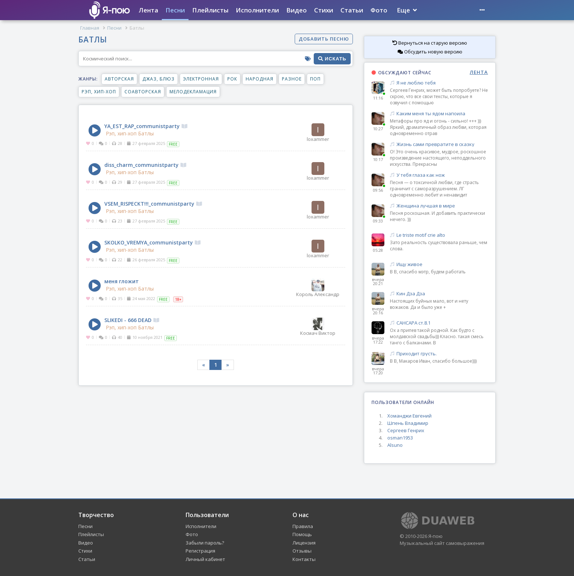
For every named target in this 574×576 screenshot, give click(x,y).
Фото (378, 10)
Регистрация (200, 550)
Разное (292, 79)
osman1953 (400, 437)
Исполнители (257, 10)
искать (332, 58)
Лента (148, 10)
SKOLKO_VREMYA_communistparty (152, 242)
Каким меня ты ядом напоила (439, 113)
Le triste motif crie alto (439, 235)
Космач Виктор (317, 326)
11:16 (378, 98)
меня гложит (121, 281)
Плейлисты (210, 10)
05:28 (378, 250)
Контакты (304, 559)
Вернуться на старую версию (429, 43)
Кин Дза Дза (439, 293)
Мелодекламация (193, 92)
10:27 (378, 129)
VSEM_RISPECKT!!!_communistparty (153, 203)
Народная (259, 79)
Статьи (351, 10)
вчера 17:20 (378, 371)
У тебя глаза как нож (439, 175)
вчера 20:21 (378, 281)
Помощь (302, 534)
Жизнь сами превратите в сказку (439, 144)
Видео (296, 10)
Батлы (146, 133)
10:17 (378, 159)
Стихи (323, 10)
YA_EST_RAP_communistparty (145, 126)
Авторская (119, 79)
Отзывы (302, 550)
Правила (302, 526)
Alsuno (395, 445)
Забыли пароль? (205, 542)
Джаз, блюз (158, 79)
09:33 (378, 221)
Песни (175, 10)
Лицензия (304, 542)
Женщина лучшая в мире (439, 205)
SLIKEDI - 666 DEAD (131, 320)
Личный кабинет (205, 559)
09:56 (378, 190)
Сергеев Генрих (405, 430)
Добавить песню (324, 38)
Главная (89, 28)
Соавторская (142, 92)
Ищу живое (439, 264)
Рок (232, 79)
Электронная (201, 79)
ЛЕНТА (479, 72)
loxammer (318, 132)
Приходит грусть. (439, 353)
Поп (315, 79)
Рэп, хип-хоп (99, 92)
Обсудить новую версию (430, 51)
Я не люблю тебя (439, 83)
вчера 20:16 (378, 311)
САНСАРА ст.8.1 (439, 323)
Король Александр (317, 287)
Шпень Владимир (407, 423)
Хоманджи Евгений (409, 415)
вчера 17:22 (378, 340)
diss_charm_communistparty (145, 164)
